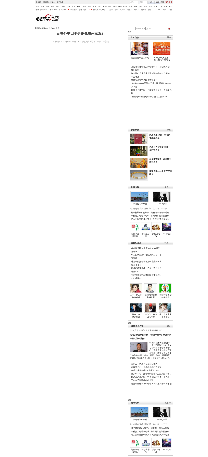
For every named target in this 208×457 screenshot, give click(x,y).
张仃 (161, 330)
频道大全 (43, 10)
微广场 (148, 208)
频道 (165, 10)
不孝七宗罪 (162, 204)
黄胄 (136, 330)
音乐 (73, 6)
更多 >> (167, 243)
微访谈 (133, 208)
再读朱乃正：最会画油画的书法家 (146, 367)
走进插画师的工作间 (140, 58)
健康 (120, 6)
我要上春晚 (156, 235)
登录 (151, 2)
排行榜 (164, 208)
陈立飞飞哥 (136, 265)
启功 (132, 330)
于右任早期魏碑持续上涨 (142, 380)
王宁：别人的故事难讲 (136, 296)
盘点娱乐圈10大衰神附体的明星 (145, 248)
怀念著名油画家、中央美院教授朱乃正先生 (150, 377)
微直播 (140, 208)
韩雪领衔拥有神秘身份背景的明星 (146, 261)
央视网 (38, 2)
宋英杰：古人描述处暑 (136, 315)
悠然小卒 (135, 271)
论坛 (155, 6)
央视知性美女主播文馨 (151, 296)
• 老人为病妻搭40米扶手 (140, 219)
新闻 (42, 6)
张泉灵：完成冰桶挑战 (151, 315)
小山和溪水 (136, 278)
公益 (99, 6)
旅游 (115, 6)
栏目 (170, 10)
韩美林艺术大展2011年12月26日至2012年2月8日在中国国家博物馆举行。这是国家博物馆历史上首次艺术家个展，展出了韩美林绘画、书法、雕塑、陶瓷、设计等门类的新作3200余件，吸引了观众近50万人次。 (151, 350)
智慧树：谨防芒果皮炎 (165, 296)
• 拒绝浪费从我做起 (160, 219)
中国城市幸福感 (140, 204)
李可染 (142, 330)
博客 (150, 6)
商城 (135, 6)
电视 (37, 10)
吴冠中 (149, 330)
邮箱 (165, 6)
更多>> (168, 187)
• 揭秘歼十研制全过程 (159, 212)
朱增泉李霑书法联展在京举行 (144, 80)
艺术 (94, 6)
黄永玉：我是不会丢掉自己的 (144, 364)
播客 (150, 10)
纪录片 (129, 10)
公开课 (143, 10)
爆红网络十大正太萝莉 (165, 315)
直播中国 (73, 10)
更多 (169, 37)
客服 (162, 2)
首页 (37, 6)
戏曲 (68, 6)
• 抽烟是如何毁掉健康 (159, 216)
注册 (157, 2)
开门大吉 (167, 234)
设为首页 (168, 2)
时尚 (125, 6)
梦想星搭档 (146, 235)
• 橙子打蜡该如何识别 (139, 212)
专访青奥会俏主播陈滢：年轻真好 (146, 275)
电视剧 (122, 10)
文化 (89, 6)
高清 (111, 10)
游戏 (170, 6)
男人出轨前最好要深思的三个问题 (146, 255)
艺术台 (51, 28)
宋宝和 (134, 258)
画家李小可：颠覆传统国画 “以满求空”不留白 (151, 374)
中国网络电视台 (49, 2)
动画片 (136, 10)
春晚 (63, 6)
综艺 (58, 6)
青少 (84, 6)
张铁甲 (155, 330)
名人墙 (156, 208)
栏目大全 (53, 10)
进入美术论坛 (89, 41)
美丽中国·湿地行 (135, 235)
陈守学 (134, 251)
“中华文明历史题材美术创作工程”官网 (162, 59)
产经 (105, 6)
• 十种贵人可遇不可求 (140, 216)
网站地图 (60, 2)
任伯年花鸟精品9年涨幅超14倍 (145, 370)
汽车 (110, 6)
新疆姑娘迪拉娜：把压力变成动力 (146, 268)
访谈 (160, 6)
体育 (53, 6)
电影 (116, 10)
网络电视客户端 (99, 10)
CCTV (158, 10)
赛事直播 (82, 10)
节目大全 (62, 10)
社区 (140, 6)
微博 (145, 6)
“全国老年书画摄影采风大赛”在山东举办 (149, 96)
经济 (47, 6)
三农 (130, 6)
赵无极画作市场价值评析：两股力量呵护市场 (151, 383)
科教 (79, 6)
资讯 (57, 28)
